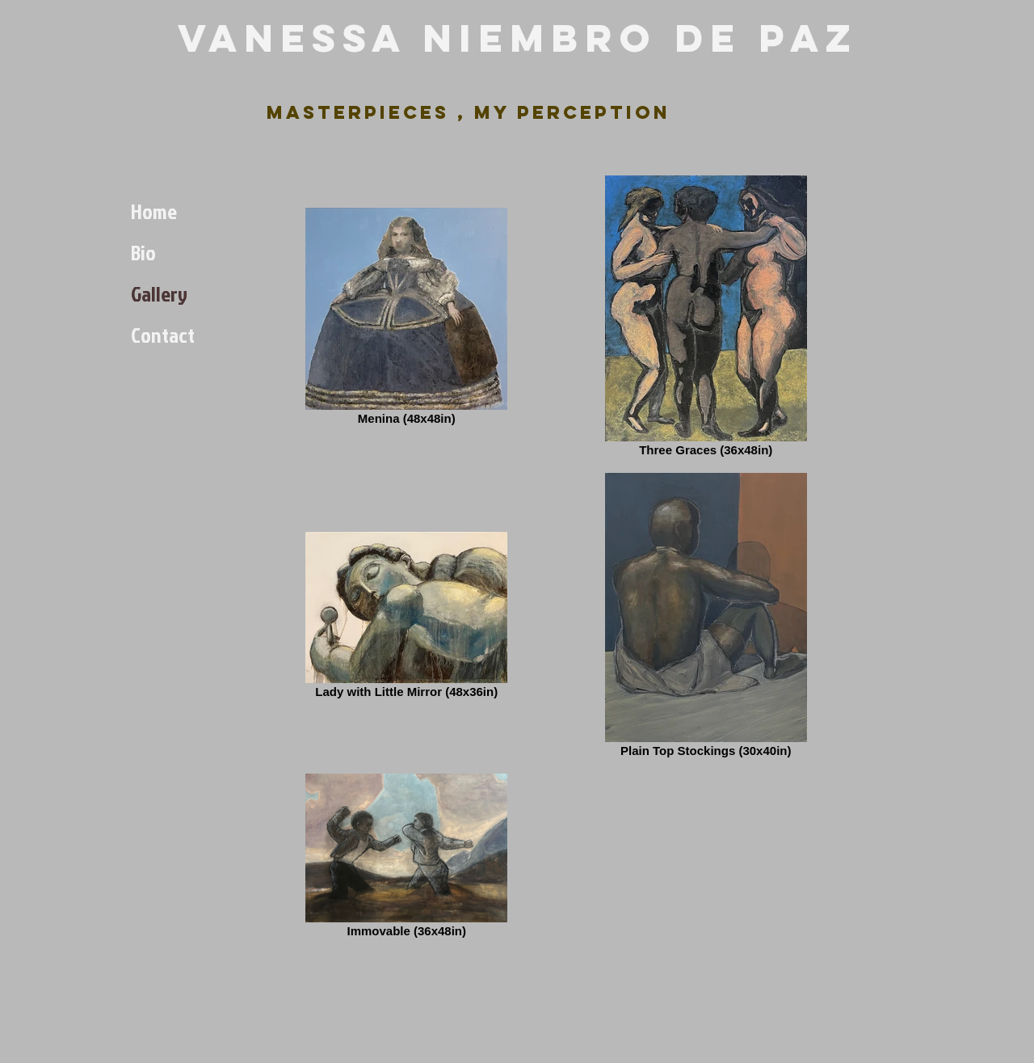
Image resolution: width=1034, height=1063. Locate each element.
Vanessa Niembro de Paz (518, 38)
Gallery (159, 293)
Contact (163, 334)
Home (154, 211)
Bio (143, 252)
